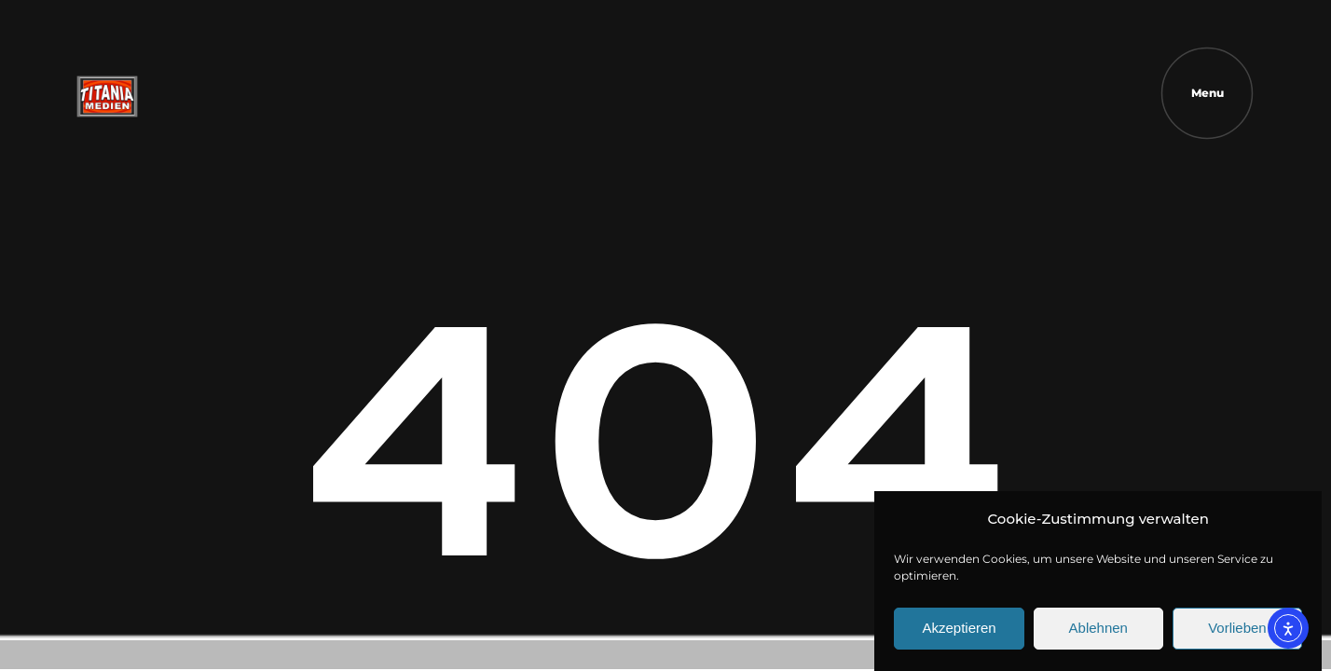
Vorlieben (1237, 633)
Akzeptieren (958, 633)
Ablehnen (1098, 633)
